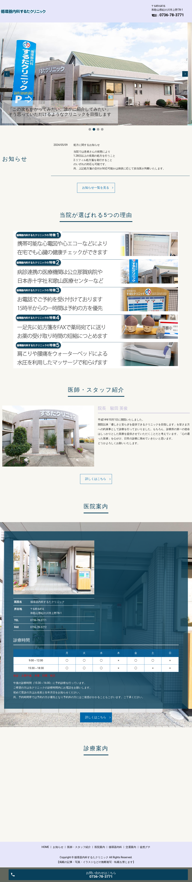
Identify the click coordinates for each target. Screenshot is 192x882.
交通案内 (77, 13)
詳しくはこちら (95, 479)
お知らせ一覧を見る (95, 187)
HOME (54, 8)
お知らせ (71, 8)
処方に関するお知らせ (87, 144)
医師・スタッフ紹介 (98, 8)
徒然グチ (96, 13)
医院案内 (124, 8)
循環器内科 (57, 13)
